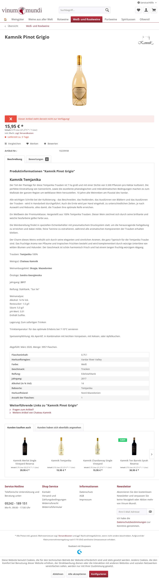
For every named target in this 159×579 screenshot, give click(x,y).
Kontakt (46, 491)
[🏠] (5, 19)
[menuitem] (85, 10)
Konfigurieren (98, 574)
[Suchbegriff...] (85, 10)
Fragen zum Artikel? (22, 409)
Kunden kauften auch (19, 427)
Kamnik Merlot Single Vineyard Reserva (24, 462)
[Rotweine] (63, 19)
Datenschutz (86, 491)
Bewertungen (39, 159)
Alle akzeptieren (77, 574)
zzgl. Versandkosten (24, 133)
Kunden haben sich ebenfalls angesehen (59, 427)
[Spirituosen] (128, 19)
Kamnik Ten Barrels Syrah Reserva (134, 462)
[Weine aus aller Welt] (40, 19)
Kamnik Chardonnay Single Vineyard (97, 462)
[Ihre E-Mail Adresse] (132, 512)
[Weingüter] (17, 19)
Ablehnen (58, 574)
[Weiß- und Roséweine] (86, 19)
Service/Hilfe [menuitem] (146, 2)
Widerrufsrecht (50, 503)
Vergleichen (13, 143)
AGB (82, 495)
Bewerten (51, 143)
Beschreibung (14, 159)
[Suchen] (107, 10)
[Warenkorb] (154, 10)
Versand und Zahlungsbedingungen (54, 497)
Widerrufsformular (52, 507)
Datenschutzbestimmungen (131, 522)
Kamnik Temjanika (61, 460)
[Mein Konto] (146, 10)
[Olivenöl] (145, 19)
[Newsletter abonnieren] (150, 512)
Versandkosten (65, 535)
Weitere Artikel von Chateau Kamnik (30, 412)
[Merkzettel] (138, 10)
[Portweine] (110, 19)
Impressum (86, 499)
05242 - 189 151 (16, 503)
